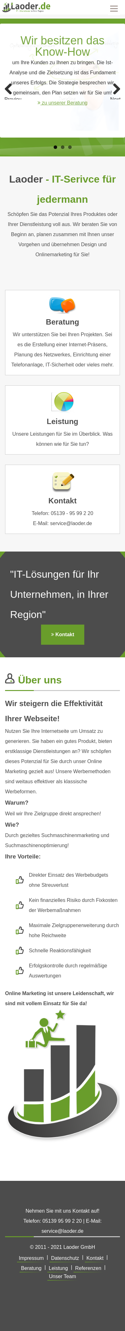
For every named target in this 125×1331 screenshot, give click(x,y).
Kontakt (62, 634)
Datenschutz (65, 1258)
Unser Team (62, 1276)
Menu (114, 7)
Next (115, 98)
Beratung (31, 1268)
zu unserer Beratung (62, 102)
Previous (13, 98)
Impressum (31, 1258)
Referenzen (88, 1268)
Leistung (58, 1268)
